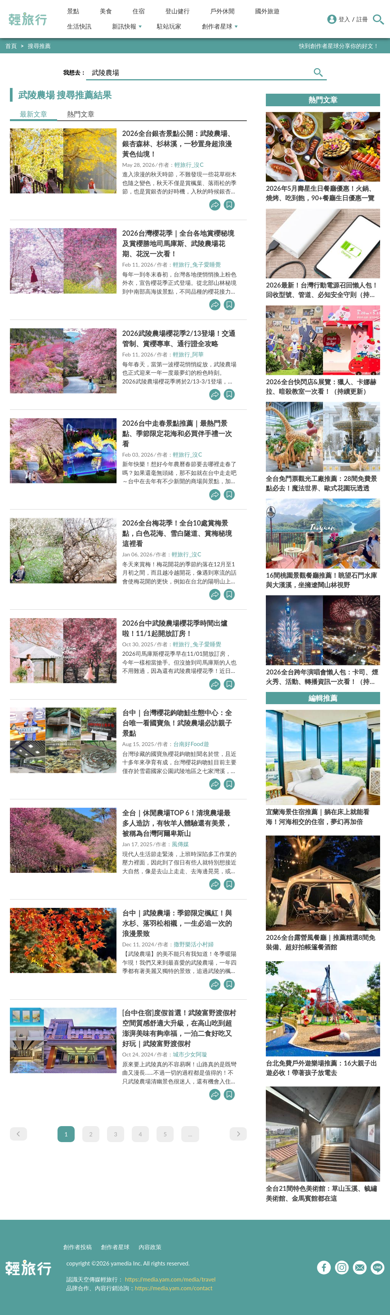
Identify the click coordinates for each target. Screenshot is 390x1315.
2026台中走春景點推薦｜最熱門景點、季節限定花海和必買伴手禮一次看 (177, 433)
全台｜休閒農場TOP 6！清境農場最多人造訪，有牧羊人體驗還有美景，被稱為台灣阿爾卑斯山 (177, 822)
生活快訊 (79, 26)
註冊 (362, 19)
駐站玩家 (169, 26)
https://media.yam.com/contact (174, 1288)
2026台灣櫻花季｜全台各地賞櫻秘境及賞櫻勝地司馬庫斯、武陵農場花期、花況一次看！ (178, 243)
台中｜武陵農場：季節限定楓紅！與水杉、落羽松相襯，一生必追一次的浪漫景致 (177, 923)
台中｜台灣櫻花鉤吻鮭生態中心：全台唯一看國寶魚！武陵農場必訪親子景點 (177, 722)
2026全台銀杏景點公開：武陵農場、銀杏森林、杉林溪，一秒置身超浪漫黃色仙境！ (178, 143)
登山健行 (177, 11)
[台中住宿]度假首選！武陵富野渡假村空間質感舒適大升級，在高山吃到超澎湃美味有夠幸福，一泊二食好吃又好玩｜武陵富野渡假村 (179, 1028)
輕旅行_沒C (189, 164)
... (190, 1134)
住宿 (139, 11)
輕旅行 (28, 19)
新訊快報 (127, 26)
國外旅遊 (267, 11)
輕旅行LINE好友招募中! (349, 45)
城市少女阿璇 (190, 1054)
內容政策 (150, 1246)
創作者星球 (220, 26)
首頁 (11, 45)
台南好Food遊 (191, 743)
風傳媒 (180, 843)
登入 (344, 19)
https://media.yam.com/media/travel (170, 1279)
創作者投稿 (77, 1246)
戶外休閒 (222, 11)
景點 (73, 11)
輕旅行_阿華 (188, 354)
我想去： (74, 72)
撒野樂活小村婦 (194, 944)
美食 (106, 11)
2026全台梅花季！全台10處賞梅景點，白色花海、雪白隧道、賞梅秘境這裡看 (177, 533)
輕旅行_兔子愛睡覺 (197, 264)
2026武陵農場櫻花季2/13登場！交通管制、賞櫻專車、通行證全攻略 (178, 338)
